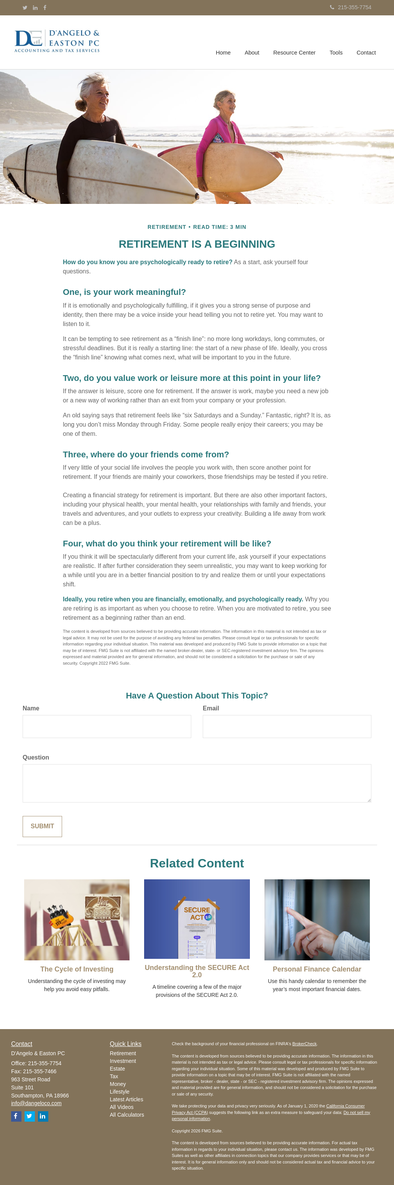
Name (31, 708)
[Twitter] (25, 8)
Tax (114, 1076)
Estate (117, 1069)
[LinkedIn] (35, 8)
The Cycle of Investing (76, 969)
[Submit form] (42, 826)
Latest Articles (126, 1099)
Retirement (123, 1053)
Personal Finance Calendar (317, 969)
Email (211, 708)
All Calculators (127, 1115)
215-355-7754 (350, 7)
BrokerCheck (304, 1043)
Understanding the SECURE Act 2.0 (197, 971)
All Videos (122, 1107)
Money (118, 1084)
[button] (254, 42)
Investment (123, 1061)
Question (36, 757)
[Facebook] (44, 8)
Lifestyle (120, 1092)
